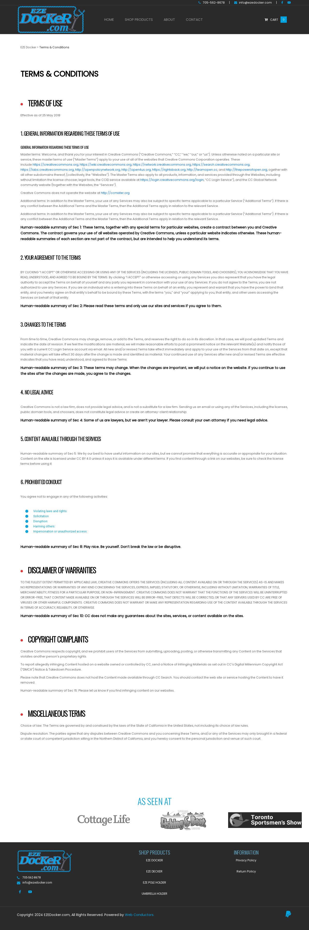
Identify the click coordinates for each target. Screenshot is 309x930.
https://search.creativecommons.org (221, 164)
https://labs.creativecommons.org (47, 170)
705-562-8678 (211, 2)
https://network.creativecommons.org (162, 164)
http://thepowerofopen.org (246, 170)
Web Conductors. (139, 914)
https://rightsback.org (169, 170)
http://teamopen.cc (202, 170)
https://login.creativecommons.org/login (172, 180)
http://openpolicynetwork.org (97, 170)
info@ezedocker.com (253, 2)
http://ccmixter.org (115, 193)
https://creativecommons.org (55, 164)
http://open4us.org (136, 170)
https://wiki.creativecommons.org (106, 164)
